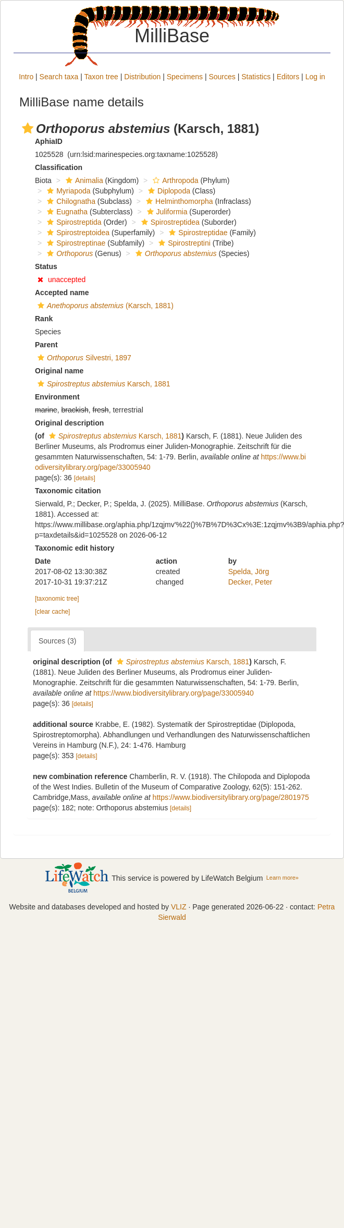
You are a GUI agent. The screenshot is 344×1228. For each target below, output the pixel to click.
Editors (288, 76)
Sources (221, 76)
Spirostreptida (72, 222)
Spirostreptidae (196, 232)
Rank (44, 318)
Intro (26, 76)
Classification (58, 167)
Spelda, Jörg (248, 571)
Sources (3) (57, 641)
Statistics (256, 76)
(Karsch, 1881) (104, 305)
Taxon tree (101, 76)
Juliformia (166, 212)
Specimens (185, 76)
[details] (84, 478)
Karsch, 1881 (102, 384)
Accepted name (62, 292)
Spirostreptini (183, 243)
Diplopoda (167, 191)
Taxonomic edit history (74, 548)
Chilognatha (69, 201)
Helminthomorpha (178, 201)
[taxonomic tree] (57, 598)
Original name (59, 371)
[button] (27, 128)
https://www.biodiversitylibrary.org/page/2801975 (231, 797)
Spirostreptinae (74, 243)
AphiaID (49, 141)
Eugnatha (66, 212)
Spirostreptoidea (76, 232)
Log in (315, 76)
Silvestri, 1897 (83, 358)
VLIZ (179, 907)
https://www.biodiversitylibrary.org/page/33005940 (173, 693)
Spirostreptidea (169, 222)
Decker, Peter (250, 582)
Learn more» (282, 877)
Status (46, 266)
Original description (69, 423)
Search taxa (59, 76)
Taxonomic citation (68, 491)
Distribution (142, 76)
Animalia (83, 180)
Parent (46, 345)
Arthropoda (174, 180)
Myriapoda (67, 191)
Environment (57, 397)
